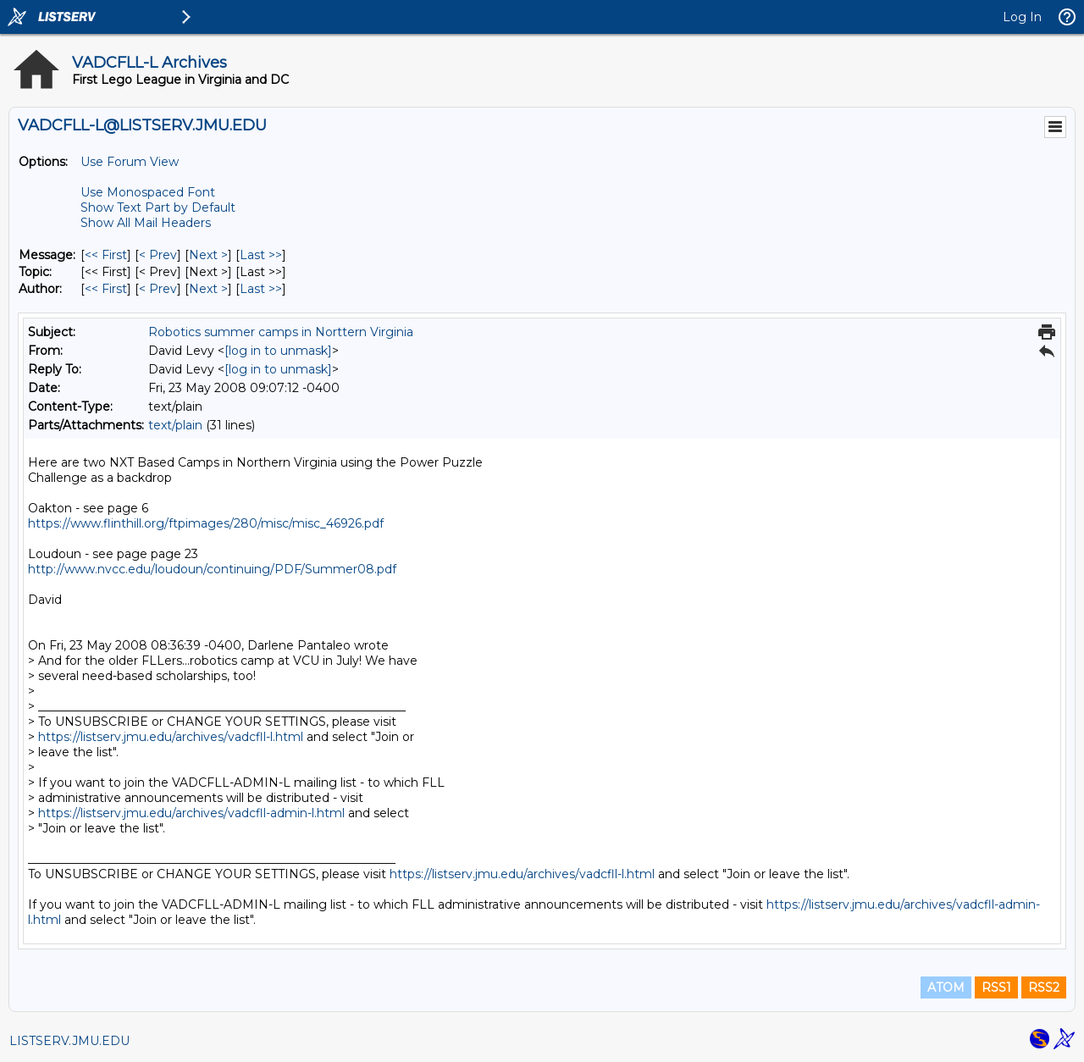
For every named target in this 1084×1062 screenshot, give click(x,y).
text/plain (175, 425)
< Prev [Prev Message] (158, 255)
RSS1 (996, 987)
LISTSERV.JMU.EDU (69, 1040)
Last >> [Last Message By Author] (261, 288)
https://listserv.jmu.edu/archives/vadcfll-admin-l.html (191, 813)
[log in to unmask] (278, 350)
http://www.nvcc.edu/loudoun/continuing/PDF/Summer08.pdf (212, 569)
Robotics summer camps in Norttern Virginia (280, 332)
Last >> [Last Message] (261, 255)
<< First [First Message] (106, 255)
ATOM (946, 987)
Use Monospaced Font (147, 192)
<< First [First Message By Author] (106, 288)
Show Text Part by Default (157, 207)
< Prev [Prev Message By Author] (158, 288)
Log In (1022, 17)
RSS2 (1043, 987)
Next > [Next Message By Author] (208, 288)
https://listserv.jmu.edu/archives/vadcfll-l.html (170, 736)
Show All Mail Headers (145, 222)
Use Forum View (129, 161)
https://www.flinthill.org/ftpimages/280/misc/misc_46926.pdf (206, 523)
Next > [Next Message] (208, 255)
